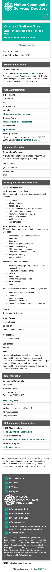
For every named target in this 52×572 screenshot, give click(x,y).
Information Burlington (19, 509)
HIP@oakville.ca (24, 555)
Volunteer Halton (17, 533)
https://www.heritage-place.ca (16, 114)
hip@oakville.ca (16, 478)
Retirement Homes (11, 439)
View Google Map (11, 400)
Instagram (13, 491)
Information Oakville (18, 518)
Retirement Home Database (25, 73)
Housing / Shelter (11, 432)
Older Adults (26, 432)
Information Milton (17, 522)
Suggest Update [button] (26, 45)
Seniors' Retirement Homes (34, 439)
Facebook (10, 129)
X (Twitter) (13, 487)
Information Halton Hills (20, 513)
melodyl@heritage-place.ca (27, 140)
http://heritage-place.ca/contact (17, 122)
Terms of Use (39, 466)
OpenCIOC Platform (42, 569)
